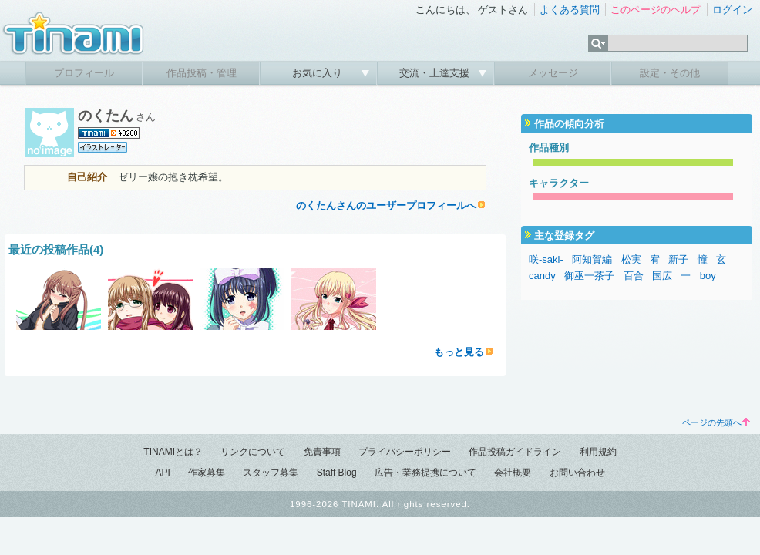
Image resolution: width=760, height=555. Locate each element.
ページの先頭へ (716, 422)
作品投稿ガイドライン (515, 451)
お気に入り (318, 73)
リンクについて (252, 451)
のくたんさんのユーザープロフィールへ (386, 205)
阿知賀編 (592, 259)
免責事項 (322, 451)
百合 (634, 275)
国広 (662, 275)
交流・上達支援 (435, 73)
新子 (678, 259)
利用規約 (598, 451)
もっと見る (459, 352)
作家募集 (206, 472)
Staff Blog (337, 472)
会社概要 (512, 472)
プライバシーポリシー (404, 451)
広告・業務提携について (425, 472)
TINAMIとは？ (173, 451)
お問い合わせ (577, 472)
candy (542, 275)
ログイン (732, 9)
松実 (631, 259)
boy (708, 275)
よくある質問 (570, 9)
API (162, 472)
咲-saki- (546, 259)
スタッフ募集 (270, 472)
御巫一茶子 (589, 275)
